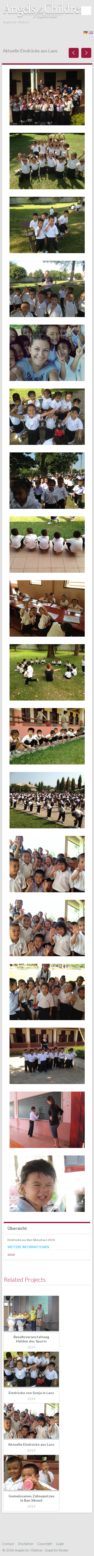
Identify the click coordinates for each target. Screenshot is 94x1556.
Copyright (44, 1544)
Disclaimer (25, 1544)
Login (60, 1544)
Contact (8, 1544)
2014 (11, 1254)
